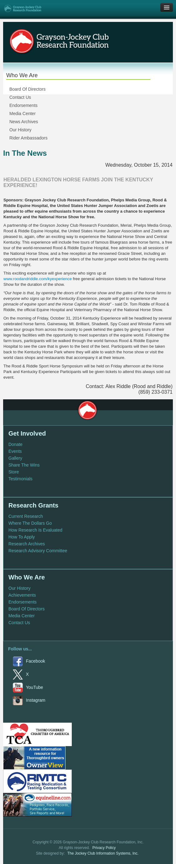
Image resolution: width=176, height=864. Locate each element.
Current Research (25, 516)
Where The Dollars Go (30, 523)
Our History (20, 129)
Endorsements (23, 105)
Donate (15, 444)
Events (15, 451)
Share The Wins (24, 464)
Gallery (15, 458)
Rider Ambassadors (28, 137)
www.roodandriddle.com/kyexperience (37, 278)
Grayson (87, 410)
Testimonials (20, 478)
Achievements (22, 595)
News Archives (23, 121)
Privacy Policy (104, 848)
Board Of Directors (27, 89)
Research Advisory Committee (37, 550)
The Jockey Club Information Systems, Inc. (103, 853)
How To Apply (21, 536)
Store (13, 471)
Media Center (22, 113)
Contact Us (20, 97)
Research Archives (26, 543)
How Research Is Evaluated (35, 530)
